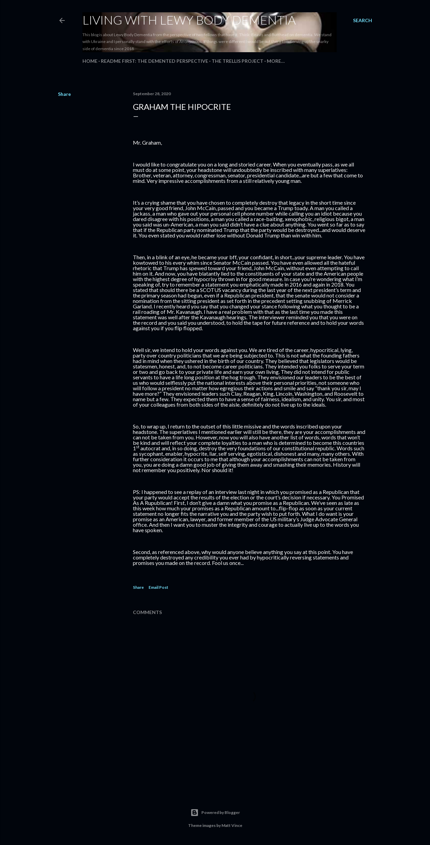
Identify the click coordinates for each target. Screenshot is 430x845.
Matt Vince (231, 825)
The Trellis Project (237, 61)
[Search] (362, 20)
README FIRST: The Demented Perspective (154, 61)
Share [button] (64, 94)
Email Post (158, 587)
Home (89, 61)
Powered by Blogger (215, 812)
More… (276, 61)
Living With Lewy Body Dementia (189, 19)
